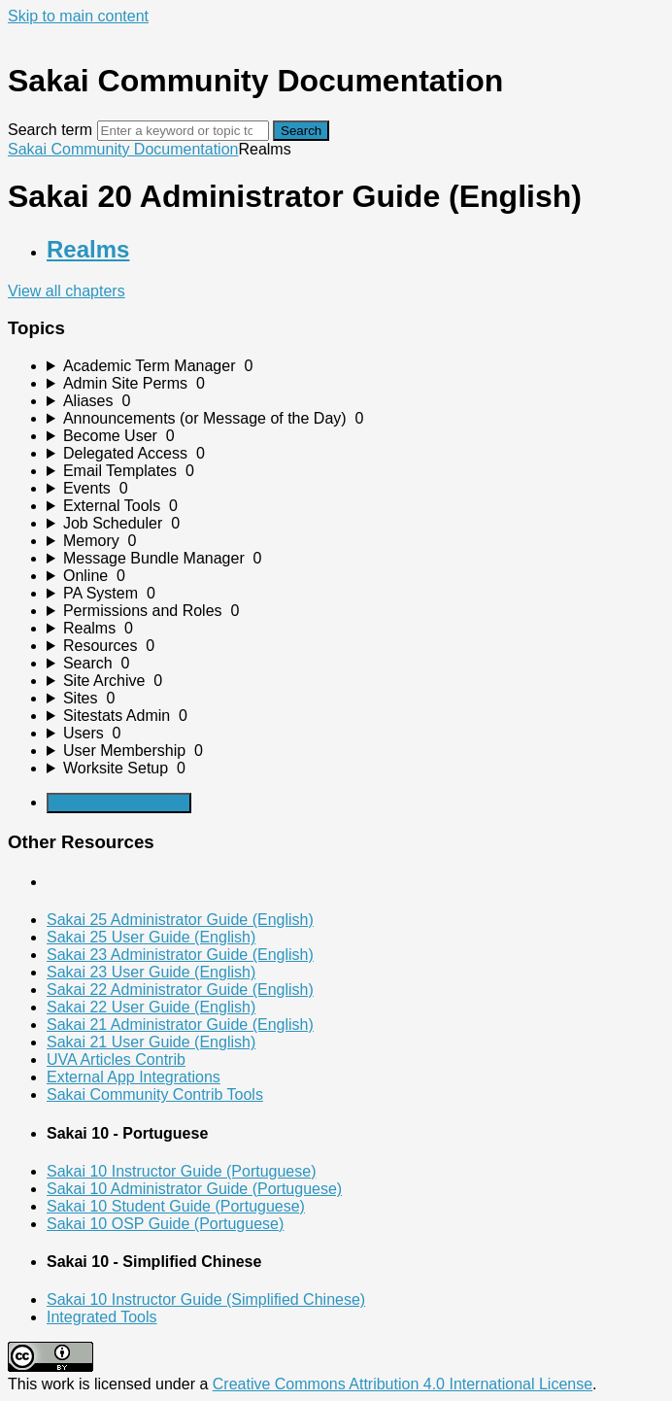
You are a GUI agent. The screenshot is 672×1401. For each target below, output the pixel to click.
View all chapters (66, 291)
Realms (88, 249)
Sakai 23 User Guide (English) (151, 972)
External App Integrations (133, 1077)
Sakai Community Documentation (123, 149)
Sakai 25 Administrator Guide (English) (180, 919)
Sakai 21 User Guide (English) (151, 1042)
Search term (50, 129)
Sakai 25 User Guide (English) (151, 937)
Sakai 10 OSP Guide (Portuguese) (165, 1223)
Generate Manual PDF (119, 803)
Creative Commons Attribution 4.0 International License (402, 1384)
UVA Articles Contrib (116, 1059)
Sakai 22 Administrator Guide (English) (180, 989)
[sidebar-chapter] (355, 366)
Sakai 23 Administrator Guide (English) (180, 954)
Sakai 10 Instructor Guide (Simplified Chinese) (206, 1299)
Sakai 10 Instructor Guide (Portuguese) (181, 1171)
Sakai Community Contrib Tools (155, 1094)
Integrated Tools (102, 1317)
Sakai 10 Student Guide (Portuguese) (176, 1206)
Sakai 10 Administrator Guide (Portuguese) (194, 1188)
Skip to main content (78, 16)
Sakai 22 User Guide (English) (151, 1007)
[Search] (183, 130)
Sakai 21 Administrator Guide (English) (180, 1024)
